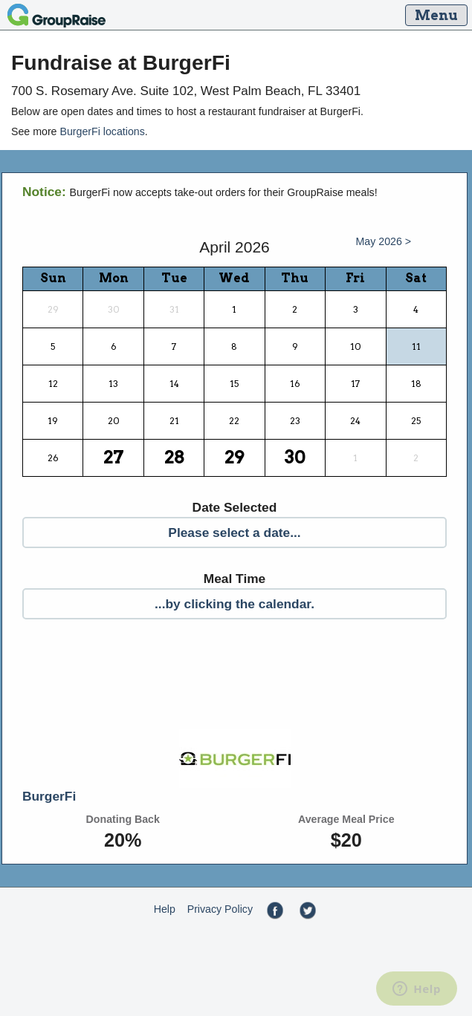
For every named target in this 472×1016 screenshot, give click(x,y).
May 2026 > (384, 241)
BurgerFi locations (101, 131)
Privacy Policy (220, 909)
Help (164, 909)
